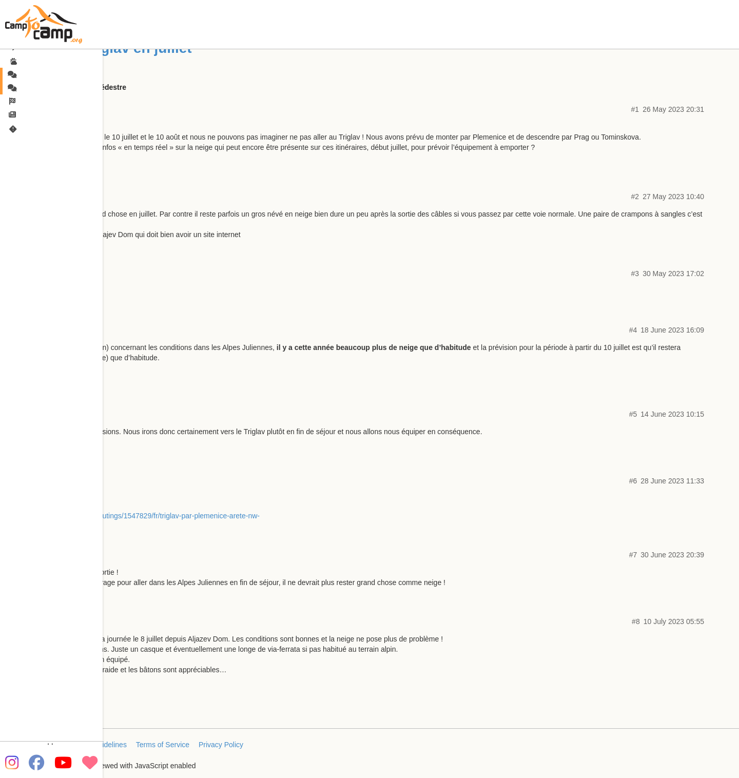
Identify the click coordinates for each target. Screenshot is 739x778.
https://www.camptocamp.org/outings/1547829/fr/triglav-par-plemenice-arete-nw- (132, 516)
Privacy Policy (221, 745)
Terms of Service (162, 745)
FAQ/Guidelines (101, 745)
